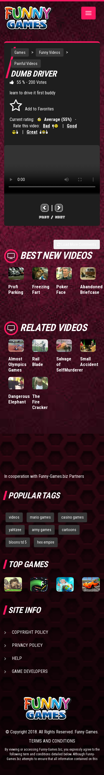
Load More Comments (76, 244)
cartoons (69, 529)
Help (17, 658)
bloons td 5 (18, 542)
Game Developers (30, 671)
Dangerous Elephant (19, 399)
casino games (72, 517)
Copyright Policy (30, 632)
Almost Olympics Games (17, 364)
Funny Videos (49, 52)
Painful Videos (25, 63)
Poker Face (62, 289)
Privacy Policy (27, 645)
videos (14, 517)
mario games (40, 517)
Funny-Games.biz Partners (61, 476)
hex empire (45, 542)
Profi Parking (15, 289)
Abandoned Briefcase (91, 289)
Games (20, 52)
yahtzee (15, 529)
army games (41, 529)
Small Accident (89, 361)
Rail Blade (37, 361)
